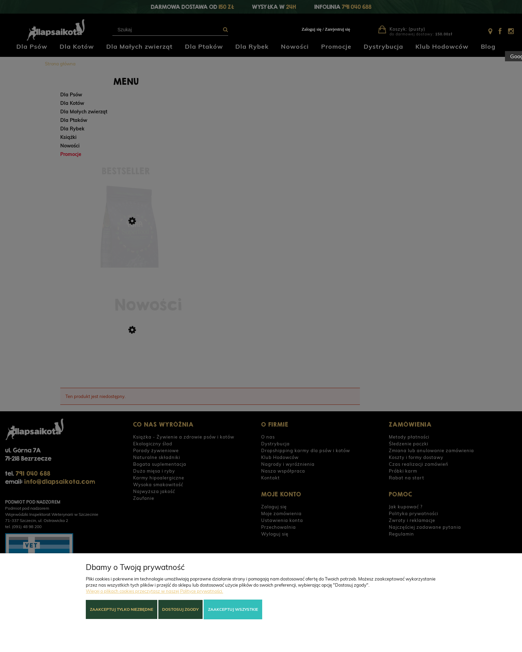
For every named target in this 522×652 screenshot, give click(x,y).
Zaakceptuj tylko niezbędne (121, 609)
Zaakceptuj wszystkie (233, 609)
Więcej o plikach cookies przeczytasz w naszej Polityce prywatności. (154, 591)
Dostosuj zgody (180, 609)
